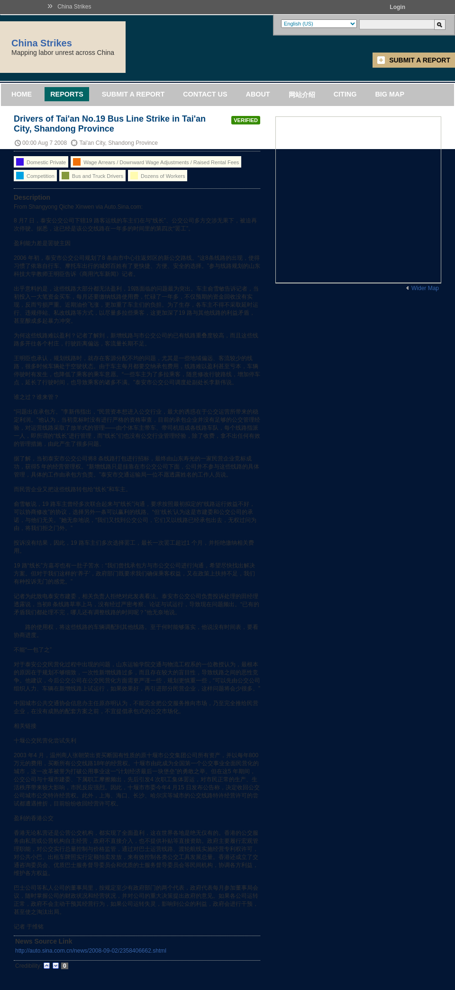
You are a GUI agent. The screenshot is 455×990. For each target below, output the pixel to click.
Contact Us (205, 94)
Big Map (389, 94)
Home (21, 94)
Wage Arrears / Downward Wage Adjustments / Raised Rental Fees (156, 162)
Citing (345, 94)
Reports (66, 94)
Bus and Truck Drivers (92, 175)
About (258, 94)
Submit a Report (419, 60)
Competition (35, 175)
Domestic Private (41, 162)
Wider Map (425, 288)
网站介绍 (302, 94)
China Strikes (74, 6)
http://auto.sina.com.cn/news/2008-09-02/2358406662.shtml (90, 950)
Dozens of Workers (157, 175)
